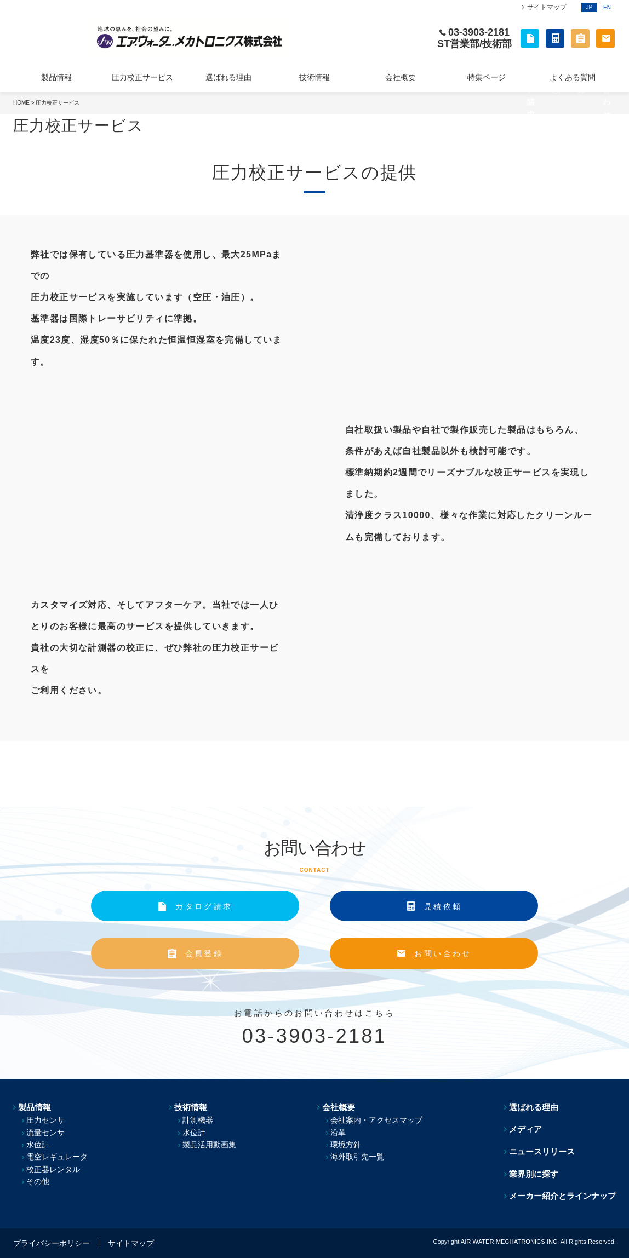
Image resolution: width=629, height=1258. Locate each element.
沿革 (338, 1132)
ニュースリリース (542, 1151)
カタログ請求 (203, 906)
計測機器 (197, 1120)
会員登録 (204, 953)
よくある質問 (573, 77)
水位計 (37, 1144)
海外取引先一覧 (357, 1156)
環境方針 (345, 1144)
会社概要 (400, 77)
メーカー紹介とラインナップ (562, 1195)
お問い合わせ (442, 953)
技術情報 (314, 77)
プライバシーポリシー (51, 1243)
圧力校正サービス (142, 77)
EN (607, 7)
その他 (37, 1181)
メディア (525, 1129)
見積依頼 (443, 906)
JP (589, 7)
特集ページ (486, 77)
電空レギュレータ (57, 1156)
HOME (21, 103)
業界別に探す (533, 1174)
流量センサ (45, 1132)
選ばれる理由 (228, 77)
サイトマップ (547, 7)
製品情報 (56, 77)
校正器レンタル (53, 1169)
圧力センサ (45, 1120)
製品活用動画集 (209, 1144)
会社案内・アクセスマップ (376, 1120)
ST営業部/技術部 (474, 43)
